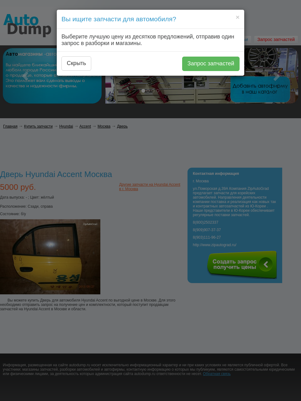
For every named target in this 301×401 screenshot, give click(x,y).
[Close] (238, 17)
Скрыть (76, 63)
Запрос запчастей (210, 63)
